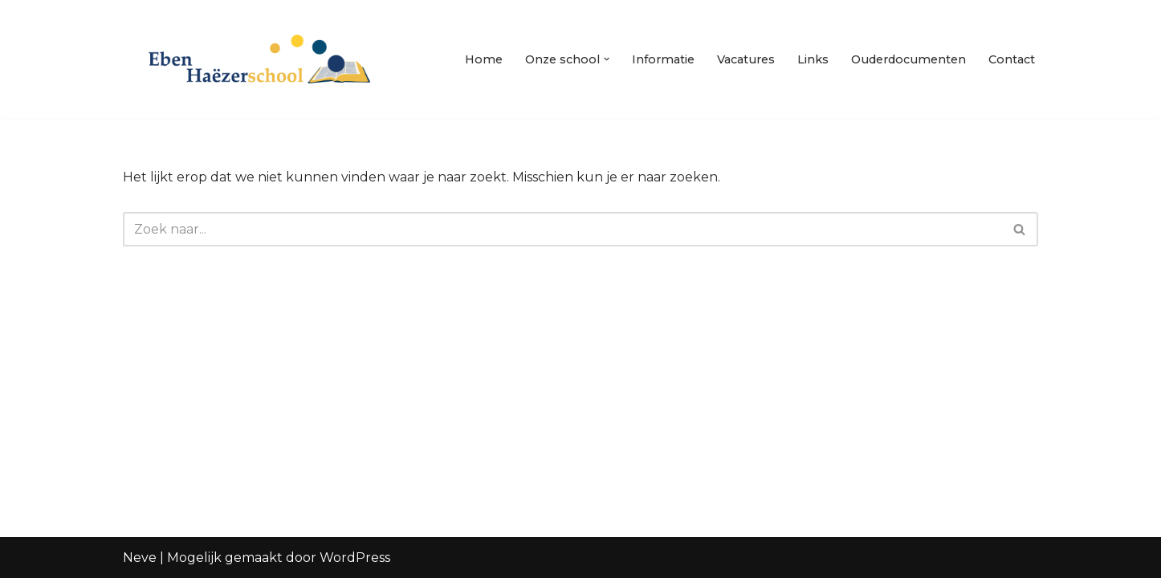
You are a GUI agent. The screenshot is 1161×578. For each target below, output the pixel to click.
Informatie (663, 59)
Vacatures (746, 59)
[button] (606, 59)
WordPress (355, 557)
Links (813, 59)
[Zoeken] (562, 229)
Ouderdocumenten (908, 59)
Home (484, 59)
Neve (140, 557)
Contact (1011, 59)
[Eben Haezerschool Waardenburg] (259, 59)
